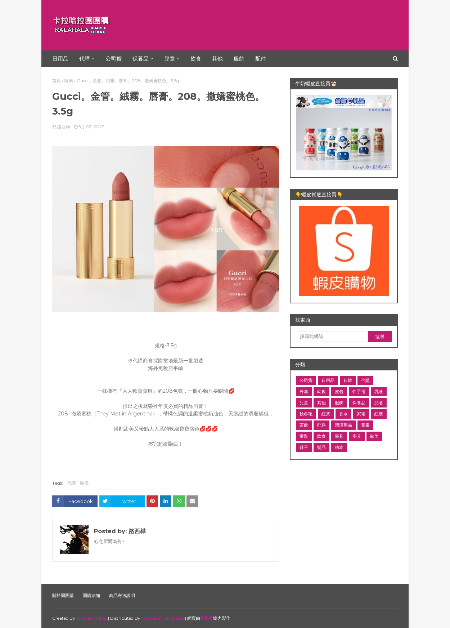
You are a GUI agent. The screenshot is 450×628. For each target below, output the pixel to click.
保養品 (358, 402)
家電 (361, 414)
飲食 (321, 436)
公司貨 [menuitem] (113, 58)
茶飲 (304, 425)
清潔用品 (343, 425)
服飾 (339, 402)
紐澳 (378, 414)
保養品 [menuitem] (140, 58)
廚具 (356, 436)
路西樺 (63, 126)
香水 (343, 414)
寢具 (339, 436)
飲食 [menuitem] (195, 58)
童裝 (304, 436)
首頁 (56, 80)
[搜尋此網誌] (332, 336)
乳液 (378, 391)
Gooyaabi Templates (162, 618)
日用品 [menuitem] (60, 58)
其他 (321, 402)
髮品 (321, 447)
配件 (321, 425)
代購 (71, 483)
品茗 (378, 402)
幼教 (321, 391)
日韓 (347, 380)
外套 (304, 391)
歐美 (68, 80)
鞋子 (304, 447)
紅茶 (325, 414)
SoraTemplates (91, 618)
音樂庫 (206, 618)
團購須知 (91, 595)
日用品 (327, 380)
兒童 (304, 402)
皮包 (339, 391)
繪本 (339, 447)
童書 (365, 425)
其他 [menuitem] (217, 58)
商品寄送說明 (122, 595)
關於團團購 (63, 595)
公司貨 (306, 380)
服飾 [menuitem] (239, 58)
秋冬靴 (306, 414)
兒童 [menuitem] (169, 58)
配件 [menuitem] (260, 58)
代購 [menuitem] (84, 58)
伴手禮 (358, 391)
